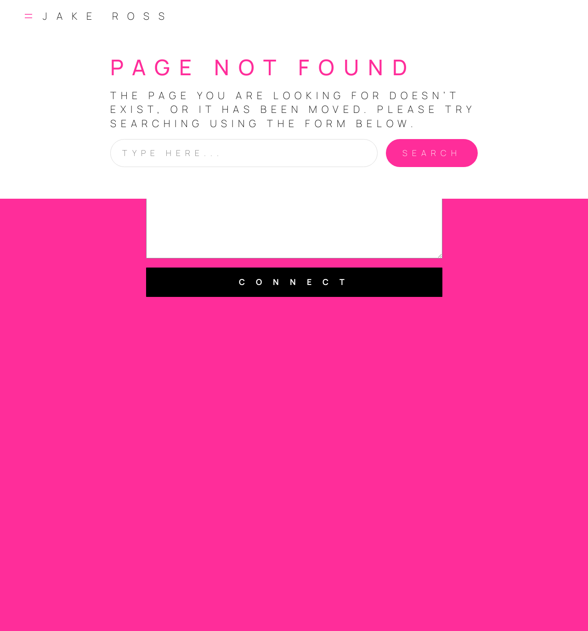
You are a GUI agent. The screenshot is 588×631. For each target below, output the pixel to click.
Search (431, 152)
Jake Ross (108, 16)
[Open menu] (28, 16)
